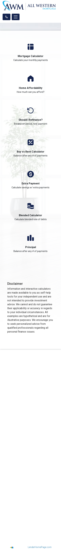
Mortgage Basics (30, 496)
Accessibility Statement (30, 463)
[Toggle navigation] (16, 17)
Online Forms (30, 500)
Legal (30, 455)
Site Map (30, 467)
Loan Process (30, 492)
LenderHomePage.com (40, 547)
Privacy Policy (30, 459)
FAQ (30, 504)
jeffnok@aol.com (30, 433)
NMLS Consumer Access (30, 398)
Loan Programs (30, 488)
